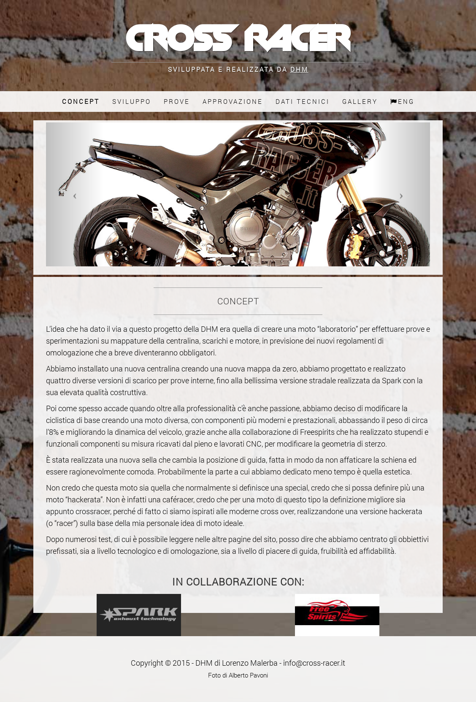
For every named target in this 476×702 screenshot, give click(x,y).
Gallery (360, 102)
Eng (402, 102)
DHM (299, 69)
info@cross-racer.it (314, 663)
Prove (177, 102)
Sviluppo (131, 102)
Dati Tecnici (303, 102)
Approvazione (233, 102)
